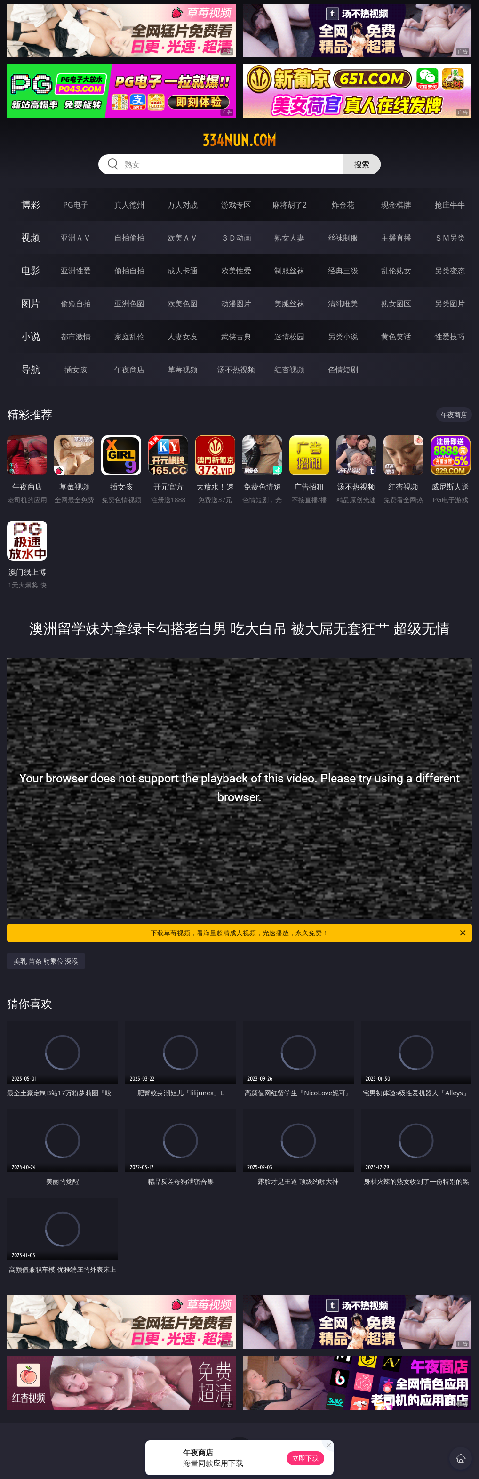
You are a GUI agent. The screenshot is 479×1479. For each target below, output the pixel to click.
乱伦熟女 (396, 270)
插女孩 (75, 369)
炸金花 (343, 205)
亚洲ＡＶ (76, 238)
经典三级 (343, 270)
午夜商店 (129, 369)
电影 (30, 270)
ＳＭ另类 (450, 238)
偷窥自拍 (76, 303)
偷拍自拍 (129, 270)
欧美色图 (183, 303)
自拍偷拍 (129, 238)
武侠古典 (236, 336)
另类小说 (343, 336)
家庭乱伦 (129, 336)
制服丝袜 (289, 270)
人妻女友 (183, 336)
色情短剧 (343, 369)
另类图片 (450, 303)
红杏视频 (289, 369)
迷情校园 (289, 336)
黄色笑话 (396, 336)
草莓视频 (183, 369)
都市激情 (76, 336)
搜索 (361, 164)
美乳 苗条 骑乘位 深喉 (46, 961)
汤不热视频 (236, 369)
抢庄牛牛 (450, 205)
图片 (30, 303)
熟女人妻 (289, 238)
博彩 (30, 204)
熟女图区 (396, 303)
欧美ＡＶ (183, 238)
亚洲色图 (129, 303)
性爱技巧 (450, 336)
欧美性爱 (236, 270)
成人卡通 (183, 270)
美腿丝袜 (289, 303)
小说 (30, 336)
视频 (30, 237)
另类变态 (450, 270)
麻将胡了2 (289, 205)
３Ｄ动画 (236, 238)
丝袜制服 (343, 238)
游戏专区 (236, 205)
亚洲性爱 (76, 270)
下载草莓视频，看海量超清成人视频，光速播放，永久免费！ (309, 933)
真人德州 (129, 205)
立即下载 (305, 1458)
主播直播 (396, 238)
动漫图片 (236, 303)
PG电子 (75, 205)
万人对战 (183, 205)
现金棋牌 (396, 205)
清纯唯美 (343, 303)
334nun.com (239, 140)
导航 (30, 369)
